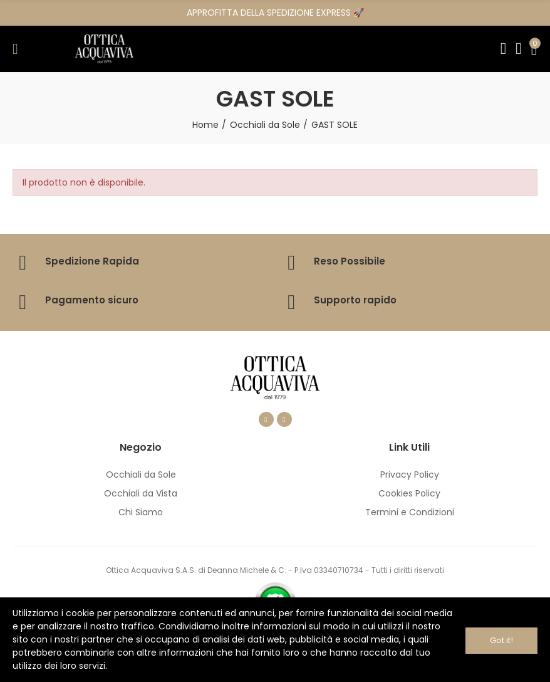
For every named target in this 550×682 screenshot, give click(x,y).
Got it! (501, 640)
